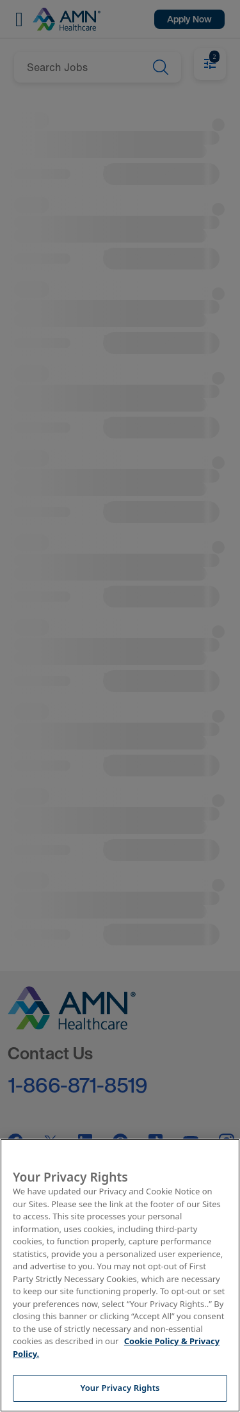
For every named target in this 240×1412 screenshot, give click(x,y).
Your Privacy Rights (119, 1387)
